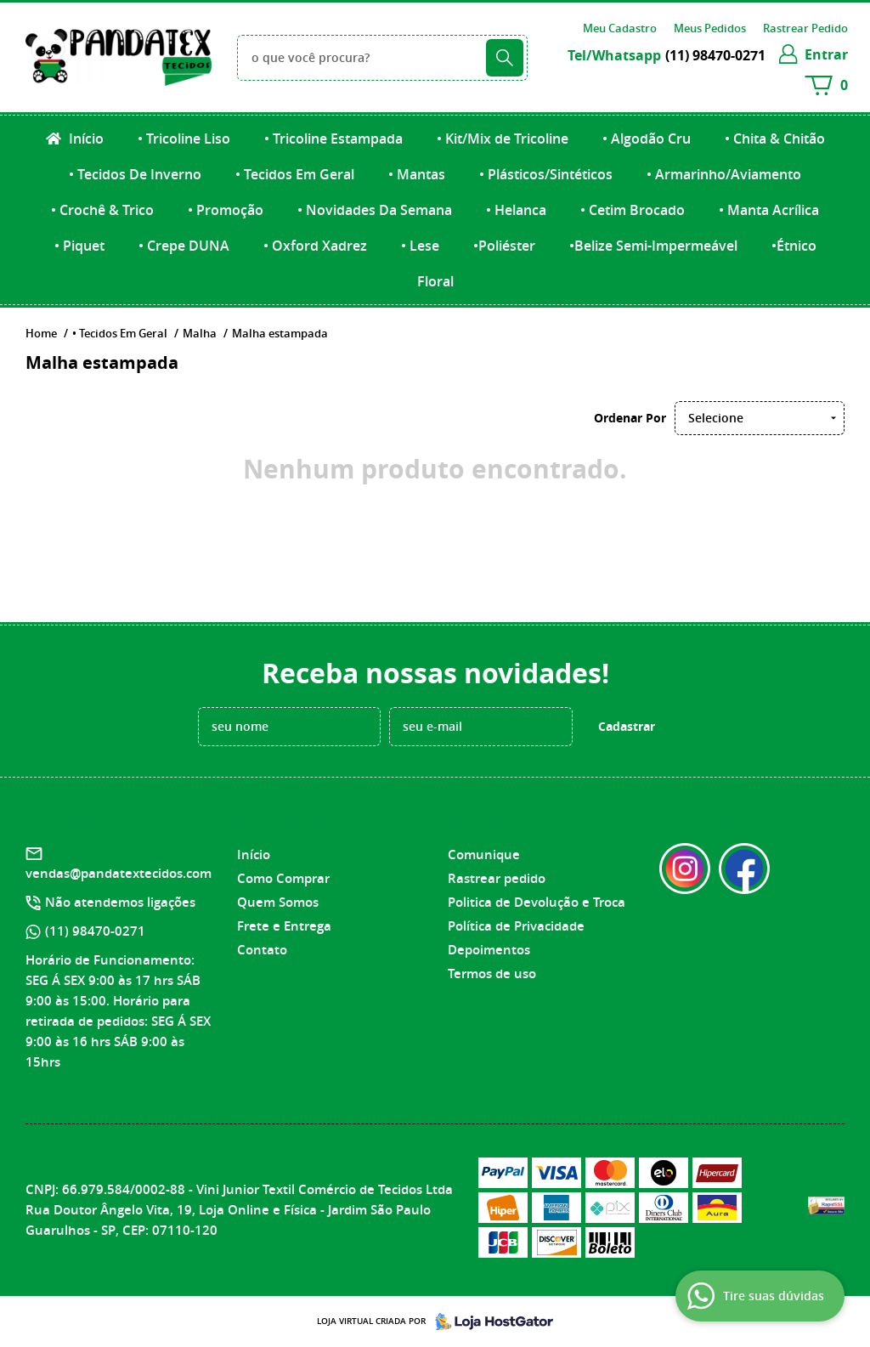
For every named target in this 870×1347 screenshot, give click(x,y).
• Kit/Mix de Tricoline (502, 138)
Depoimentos (489, 950)
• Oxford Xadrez (315, 245)
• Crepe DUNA (183, 245)
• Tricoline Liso (184, 138)
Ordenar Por (630, 418)
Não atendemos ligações (120, 902)
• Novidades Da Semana (374, 210)
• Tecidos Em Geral (294, 174)
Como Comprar (283, 878)
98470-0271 (715, 55)
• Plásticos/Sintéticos (546, 174)
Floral (435, 281)
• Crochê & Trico (102, 210)
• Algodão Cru (646, 138)
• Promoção (225, 210)
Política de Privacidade (516, 926)
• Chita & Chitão (775, 138)
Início (84, 138)
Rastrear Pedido (805, 28)
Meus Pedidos (710, 28)
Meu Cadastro (620, 28)
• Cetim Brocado (632, 210)
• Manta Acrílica (769, 210)
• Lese (420, 245)
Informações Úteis (509, 824)
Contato (262, 950)
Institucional (281, 824)
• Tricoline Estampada (333, 138)
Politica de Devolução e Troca (536, 902)
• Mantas (416, 174)
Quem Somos (278, 902)
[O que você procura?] (504, 57)
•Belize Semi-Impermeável (653, 245)
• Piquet (79, 245)
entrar (826, 54)
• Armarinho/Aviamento (724, 174)
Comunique (484, 854)
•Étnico (793, 245)
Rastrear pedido (496, 878)
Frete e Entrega (284, 926)
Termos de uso (492, 973)
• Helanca (516, 210)
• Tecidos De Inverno (135, 174)
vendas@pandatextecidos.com (118, 873)
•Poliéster (504, 245)
